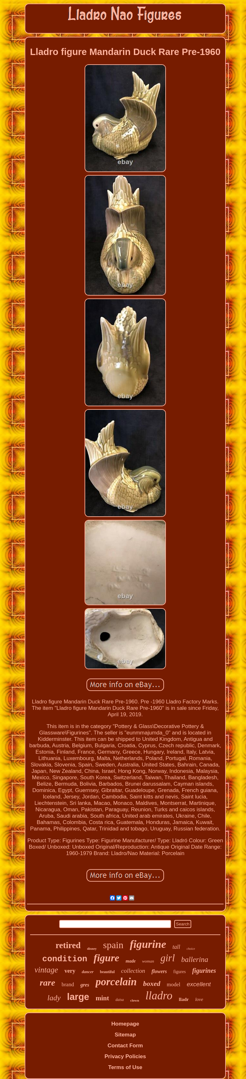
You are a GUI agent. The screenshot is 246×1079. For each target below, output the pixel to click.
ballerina (194, 960)
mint (102, 998)
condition (64, 959)
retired (67, 945)
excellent (199, 984)
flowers (159, 971)
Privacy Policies (125, 1056)
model (174, 984)
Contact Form (125, 1046)
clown (134, 1000)
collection (133, 970)
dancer (88, 971)
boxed (151, 984)
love (199, 999)
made (130, 961)
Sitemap (125, 1035)
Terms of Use (125, 1067)
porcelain (115, 982)
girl (167, 958)
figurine (148, 944)
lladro (158, 995)
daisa (120, 999)
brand (68, 984)
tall (176, 947)
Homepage (125, 1024)
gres (84, 985)
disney (92, 948)
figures (179, 971)
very (69, 971)
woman (148, 961)
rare (47, 983)
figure (106, 958)
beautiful (107, 972)
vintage (46, 969)
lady (54, 998)
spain (113, 945)
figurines (204, 970)
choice (191, 948)
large (78, 997)
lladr (184, 999)
